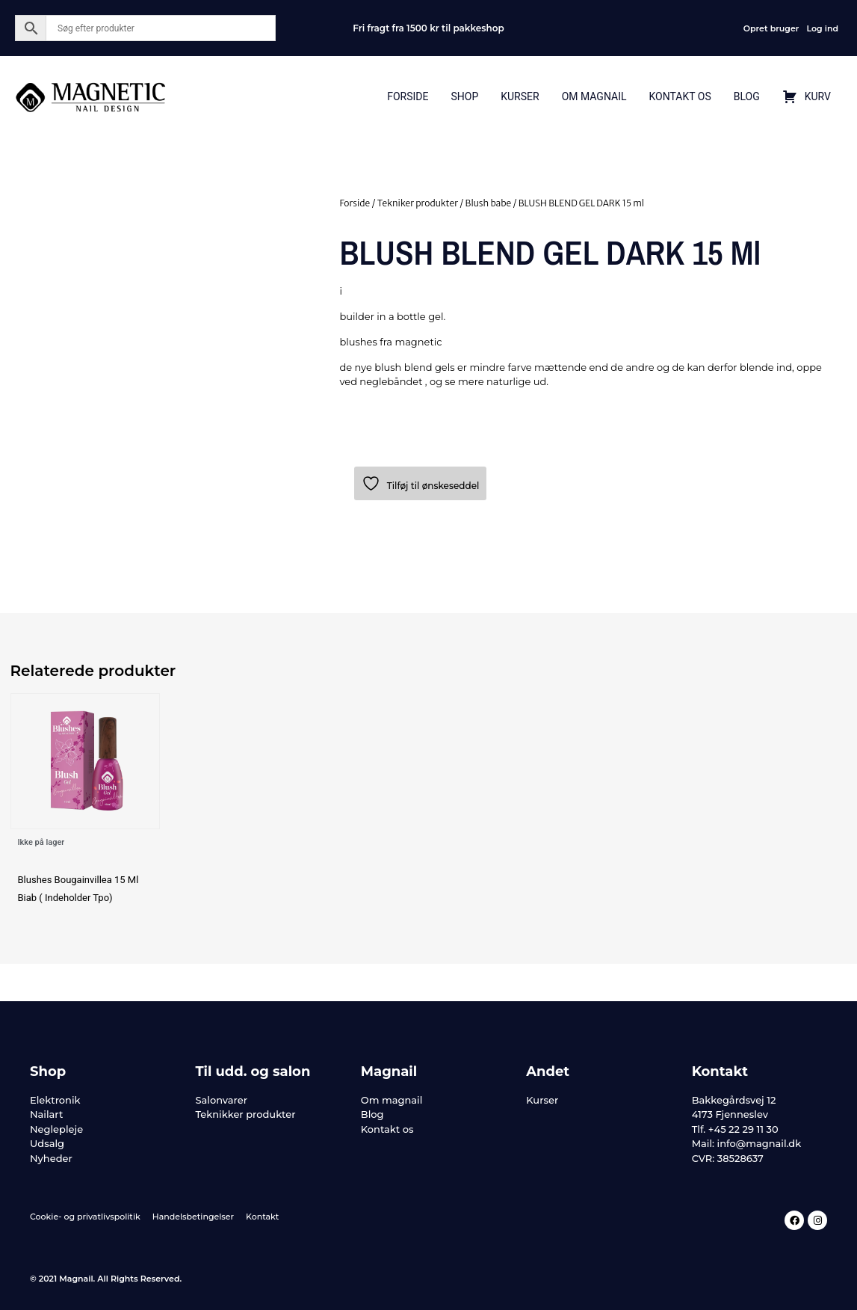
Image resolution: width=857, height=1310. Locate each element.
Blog (747, 96)
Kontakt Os (680, 96)
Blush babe (488, 203)
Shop (464, 96)
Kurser (520, 96)
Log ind (822, 28)
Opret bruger (771, 28)
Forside (407, 96)
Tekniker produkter (417, 203)
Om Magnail (594, 96)
